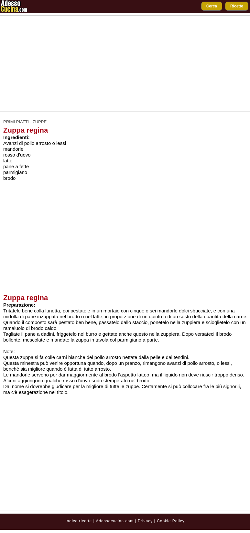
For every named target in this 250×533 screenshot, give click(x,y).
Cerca (211, 6)
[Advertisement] (125, 63)
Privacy (146, 521)
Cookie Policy (171, 521)
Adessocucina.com (115, 521)
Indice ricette (78, 521)
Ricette (236, 6)
